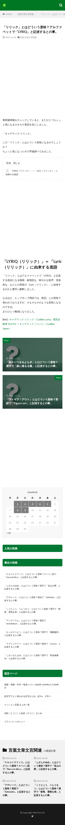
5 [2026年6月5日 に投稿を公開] (47, 504)
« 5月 (8, 533)
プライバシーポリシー (14, 721)
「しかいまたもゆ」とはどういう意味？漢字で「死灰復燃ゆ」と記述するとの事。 (31, 657)
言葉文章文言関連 (25, 14)
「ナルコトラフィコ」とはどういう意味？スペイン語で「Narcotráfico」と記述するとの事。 (30, 575)
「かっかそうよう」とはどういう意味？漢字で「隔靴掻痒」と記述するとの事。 (32, 634)
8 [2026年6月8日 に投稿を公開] (17, 510)
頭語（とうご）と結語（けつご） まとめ (23, 713)
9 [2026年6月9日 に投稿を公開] (25, 510)
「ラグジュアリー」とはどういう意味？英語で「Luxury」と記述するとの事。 (32, 645)
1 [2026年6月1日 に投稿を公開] (17, 504)
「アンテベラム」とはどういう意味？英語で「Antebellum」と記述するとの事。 (25, 622)
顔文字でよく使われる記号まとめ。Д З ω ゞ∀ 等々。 (28, 696)
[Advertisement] (32, 78)
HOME (9, 14)
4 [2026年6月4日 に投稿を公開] (40, 504)
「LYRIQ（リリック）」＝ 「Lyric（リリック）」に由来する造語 (32, 172)
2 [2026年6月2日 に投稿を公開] (25, 504)
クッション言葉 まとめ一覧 (17, 704)
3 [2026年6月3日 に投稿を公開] (32, 504)
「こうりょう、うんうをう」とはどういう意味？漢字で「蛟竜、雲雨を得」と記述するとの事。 (32, 610)
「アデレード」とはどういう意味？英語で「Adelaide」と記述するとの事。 (32, 599)
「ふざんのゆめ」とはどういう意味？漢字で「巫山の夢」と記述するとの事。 (32, 587)
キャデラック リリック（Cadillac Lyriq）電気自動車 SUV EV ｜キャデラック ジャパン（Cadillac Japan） (31, 324)
